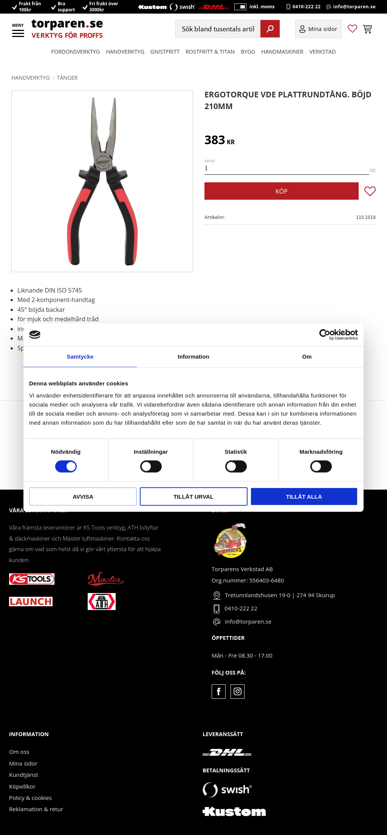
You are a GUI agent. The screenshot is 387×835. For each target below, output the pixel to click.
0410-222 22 (306, 12)
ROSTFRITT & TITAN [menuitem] (210, 61)
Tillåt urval (193, 496)
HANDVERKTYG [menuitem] (125, 61)
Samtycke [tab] (80, 356)
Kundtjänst (23, 774)
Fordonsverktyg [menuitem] (75, 61)
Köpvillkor (22, 786)
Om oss (19, 751)
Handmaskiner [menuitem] (282, 61)
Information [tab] (193, 356)
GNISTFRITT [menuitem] (165, 61)
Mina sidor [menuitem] (322, 38)
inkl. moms (256, 11)
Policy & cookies (30, 797)
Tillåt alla (304, 496)
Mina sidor (23, 763)
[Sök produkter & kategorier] (217, 38)
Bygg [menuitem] (248, 61)
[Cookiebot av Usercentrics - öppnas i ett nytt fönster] (325, 334)
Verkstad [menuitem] (323, 61)
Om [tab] (306, 356)
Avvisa (83, 496)
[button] (18, 36)
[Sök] (270, 38)
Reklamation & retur (36, 809)
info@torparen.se (354, 12)
